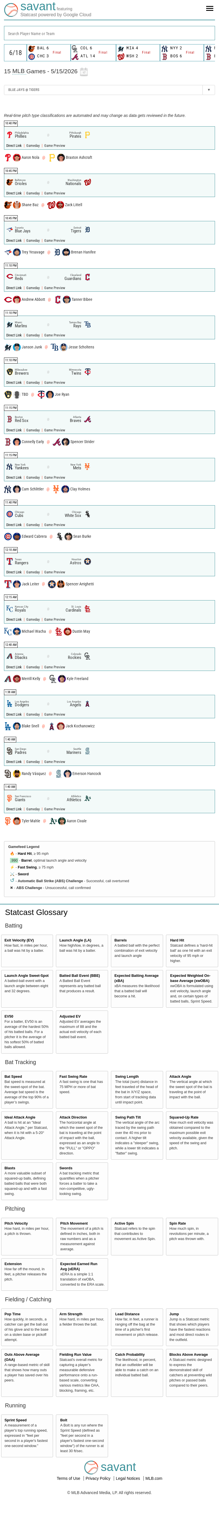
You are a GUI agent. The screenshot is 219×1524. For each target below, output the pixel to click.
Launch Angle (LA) (75, 940)
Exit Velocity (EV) (19, 940)
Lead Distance (127, 1314)
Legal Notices (128, 1478)
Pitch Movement (74, 1223)
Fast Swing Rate (73, 1077)
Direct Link (14, 145)
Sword (23, 874)
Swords (65, 1168)
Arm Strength (70, 1314)
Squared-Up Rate (183, 1117)
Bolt (63, 1420)
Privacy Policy (98, 1478)
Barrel (26, 861)
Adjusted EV (69, 1016)
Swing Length (127, 1077)
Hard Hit (25, 854)
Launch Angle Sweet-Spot (27, 976)
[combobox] (109, 33)
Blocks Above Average (188, 1355)
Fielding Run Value (75, 1355)
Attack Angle (180, 1077)
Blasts (10, 1168)
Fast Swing (27, 867)
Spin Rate (177, 1223)
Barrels (120, 940)
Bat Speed (13, 1077)
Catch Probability (130, 1355)
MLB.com (153, 1478)
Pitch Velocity (16, 1223)
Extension (13, 1264)
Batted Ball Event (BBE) (79, 976)
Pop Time (13, 1314)
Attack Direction (73, 1117)
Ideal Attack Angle (20, 1117)
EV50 (9, 1016)
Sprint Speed (16, 1420)
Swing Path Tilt (128, 1117)
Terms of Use (69, 1478)
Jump (174, 1314)
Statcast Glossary (36, 912)
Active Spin (124, 1223)
